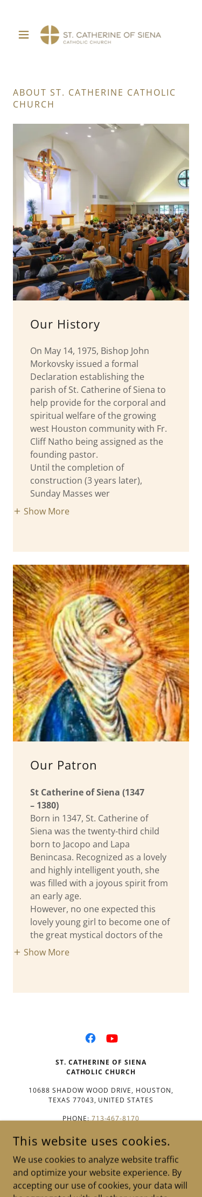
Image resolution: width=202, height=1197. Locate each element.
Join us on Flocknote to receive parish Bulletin (101, 1150)
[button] (26, 34)
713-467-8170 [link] (116, 1118)
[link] (100, 34)
